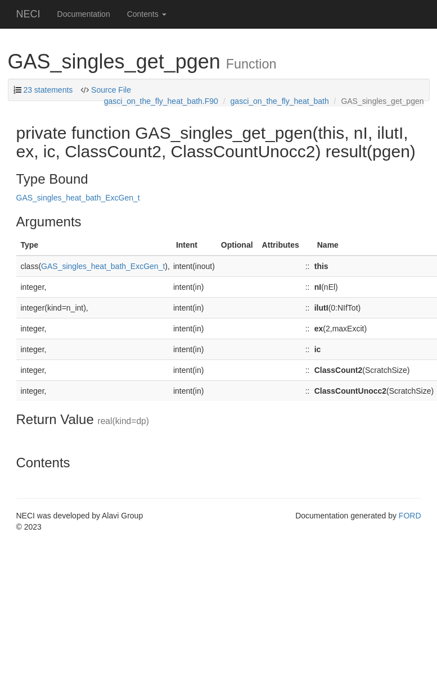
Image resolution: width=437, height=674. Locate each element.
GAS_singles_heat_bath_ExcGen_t (78, 197)
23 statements (48, 89)
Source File (111, 89)
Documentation (83, 14)
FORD (410, 515)
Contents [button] (146, 14)
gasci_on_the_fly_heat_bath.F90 (161, 101)
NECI (28, 14)
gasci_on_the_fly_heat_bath (280, 101)
